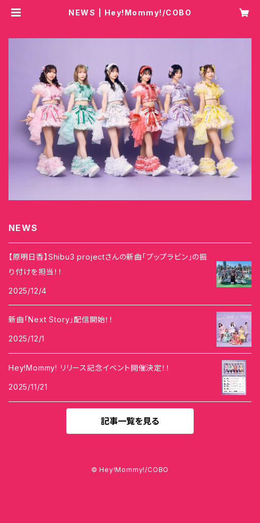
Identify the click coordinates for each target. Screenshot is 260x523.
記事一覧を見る (130, 421)
